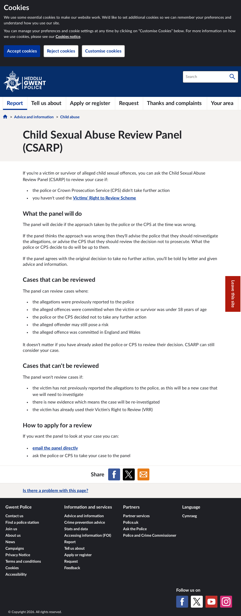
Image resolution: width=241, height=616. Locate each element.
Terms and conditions (23, 561)
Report (70, 542)
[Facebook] (182, 602)
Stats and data (76, 529)
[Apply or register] (90, 103)
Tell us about (74, 549)
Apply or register (78, 555)
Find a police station (22, 523)
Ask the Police (135, 529)
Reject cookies (61, 51)
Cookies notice (68, 37)
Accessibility (16, 574)
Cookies (12, 568)
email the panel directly (55, 448)
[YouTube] (211, 602)
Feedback (72, 568)
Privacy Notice (17, 555)
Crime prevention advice (84, 523)
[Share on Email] (143, 474)
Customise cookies (103, 51)
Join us (11, 529)
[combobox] (210, 77)
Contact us (14, 516)
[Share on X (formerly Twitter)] (129, 474)
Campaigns (14, 549)
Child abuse (69, 117)
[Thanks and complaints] (175, 103)
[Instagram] (226, 602)
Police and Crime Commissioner (149, 536)
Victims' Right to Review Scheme (104, 198)
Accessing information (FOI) (87, 536)
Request (71, 561)
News (10, 542)
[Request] (129, 103)
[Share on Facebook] (114, 474)
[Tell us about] (46, 103)
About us (13, 536)
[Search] (232, 77)
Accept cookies (22, 51)
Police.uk (130, 523)
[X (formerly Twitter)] (197, 602)
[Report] (15, 103)
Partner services (136, 516)
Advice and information (34, 117)
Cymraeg (189, 516)
